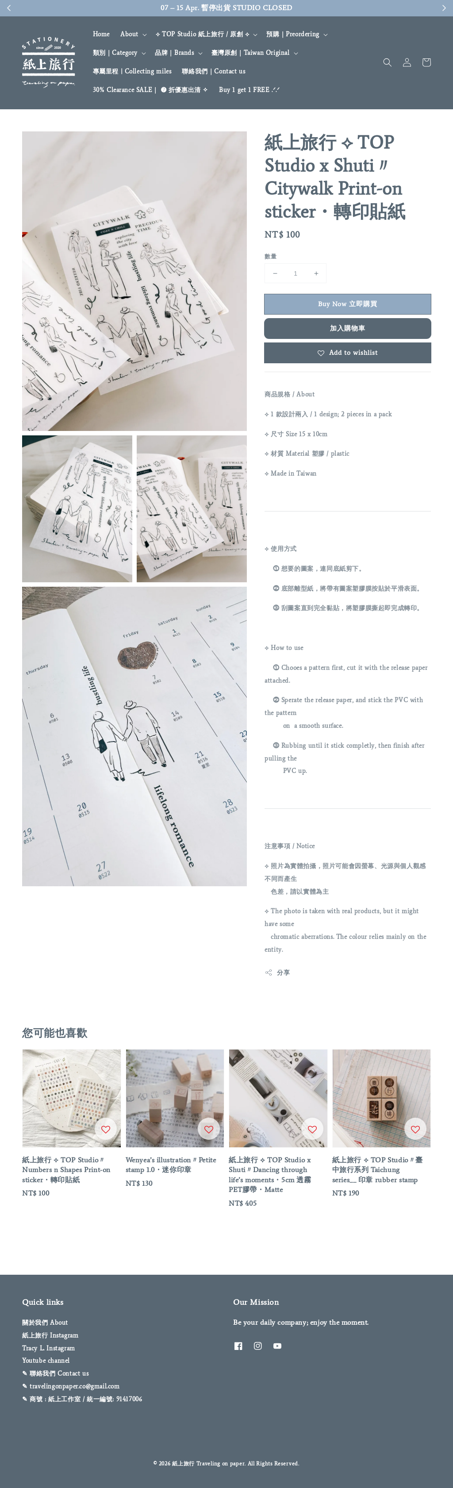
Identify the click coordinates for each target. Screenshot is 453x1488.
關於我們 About (45, 1323)
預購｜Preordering (292, 34)
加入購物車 (347, 328)
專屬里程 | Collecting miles (132, 71)
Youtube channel (46, 1361)
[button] (387, 62)
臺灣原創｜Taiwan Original (250, 53)
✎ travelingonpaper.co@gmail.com (71, 1386)
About (129, 34)
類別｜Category (115, 53)
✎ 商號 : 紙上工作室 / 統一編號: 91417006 (82, 1399)
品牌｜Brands (174, 53)
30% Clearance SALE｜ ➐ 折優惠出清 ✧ (150, 90)
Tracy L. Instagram (48, 1348)
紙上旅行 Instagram (50, 1335)
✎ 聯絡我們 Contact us (55, 1373)
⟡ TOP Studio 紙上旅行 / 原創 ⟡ (202, 34)
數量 (270, 256)
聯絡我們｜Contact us (213, 71)
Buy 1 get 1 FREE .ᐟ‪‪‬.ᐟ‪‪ (249, 90)
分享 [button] (277, 973)
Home (101, 34)
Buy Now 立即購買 (347, 304)
